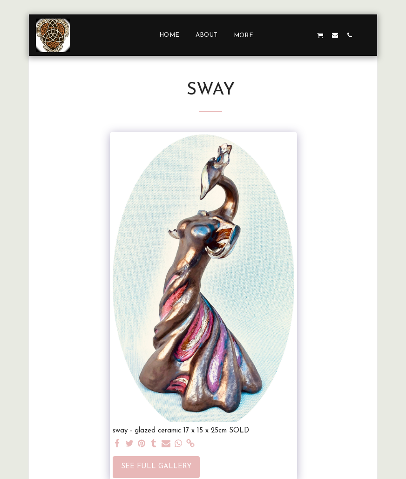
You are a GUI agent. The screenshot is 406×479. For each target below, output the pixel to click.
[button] (277, 35)
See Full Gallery (156, 466)
